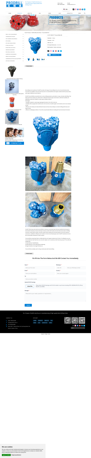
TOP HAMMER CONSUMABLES (14, 39)
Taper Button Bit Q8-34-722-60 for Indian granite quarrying (15, 94)
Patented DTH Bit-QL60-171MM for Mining (14, 78)
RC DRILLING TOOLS (14, 45)
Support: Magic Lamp (45, 334)
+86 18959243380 (11, 324)
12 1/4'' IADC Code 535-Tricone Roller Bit (14, 124)
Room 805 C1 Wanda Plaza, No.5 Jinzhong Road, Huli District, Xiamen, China (19, 327)
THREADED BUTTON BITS (14, 36)
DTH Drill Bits (14, 41)
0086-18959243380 (61, 4)
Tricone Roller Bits (45, 32)
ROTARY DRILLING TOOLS (14, 48)
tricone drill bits (41, 229)
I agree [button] (4, 454)
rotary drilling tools (53, 90)
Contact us (69, 13)
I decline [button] (8, 454)
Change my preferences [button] (16, 454)
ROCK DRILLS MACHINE (14, 52)
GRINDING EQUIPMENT (14, 50)
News (49, 13)
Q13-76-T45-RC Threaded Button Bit (14, 109)
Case (60, 13)
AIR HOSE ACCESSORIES (14, 61)
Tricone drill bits (28, 238)
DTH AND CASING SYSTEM (14, 43)
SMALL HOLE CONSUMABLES (14, 34)
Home (9, 13)
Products (19, 13)
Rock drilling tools (28, 90)
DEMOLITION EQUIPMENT (14, 56)
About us (30, 13)
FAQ (40, 13)
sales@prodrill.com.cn (71, 4)
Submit (28, 305)
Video (79, 13)
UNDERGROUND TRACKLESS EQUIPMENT (14, 59)
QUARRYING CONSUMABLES (14, 54)
